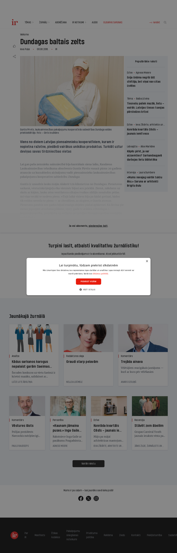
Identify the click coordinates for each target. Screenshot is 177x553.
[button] (88, 289)
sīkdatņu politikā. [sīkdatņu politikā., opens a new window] (100, 273)
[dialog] (88, 276)
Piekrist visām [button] (88, 281)
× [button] (147, 261)
